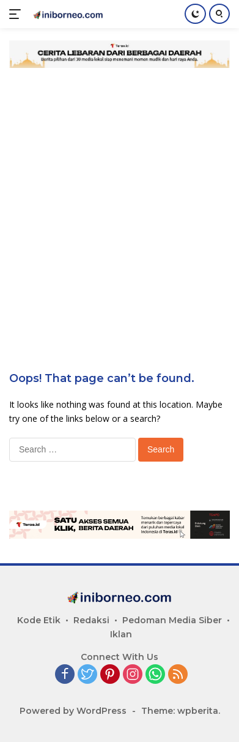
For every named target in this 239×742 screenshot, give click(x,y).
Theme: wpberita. (180, 710)
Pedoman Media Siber (172, 620)
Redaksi (91, 620)
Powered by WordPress (73, 710)
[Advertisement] (119, 200)
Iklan (121, 634)
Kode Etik (39, 620)
